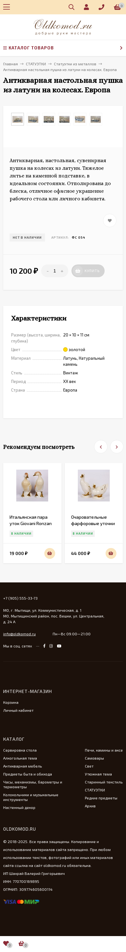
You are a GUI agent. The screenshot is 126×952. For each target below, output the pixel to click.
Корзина (11, 702)
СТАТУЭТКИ (95, 790)
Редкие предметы (101, 798)
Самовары (94, 758)
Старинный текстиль (103, 782)
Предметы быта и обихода (27, 774)
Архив (90, 806)
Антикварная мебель (22, 766)
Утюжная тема (98, 774)
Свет (89, 766)
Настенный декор (19, 807)
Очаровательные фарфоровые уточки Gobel (93, 523)
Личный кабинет (18, 710)
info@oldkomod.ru (19, 633)
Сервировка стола (20, 750)
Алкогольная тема (20, 758)
